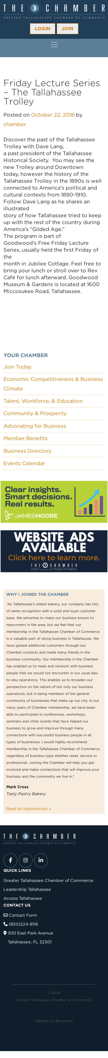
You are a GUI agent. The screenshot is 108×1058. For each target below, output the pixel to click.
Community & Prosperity (35, 413)
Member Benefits (25, 438)
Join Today (17, 367)
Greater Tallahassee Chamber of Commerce (48, 880)
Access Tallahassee (22, 898)
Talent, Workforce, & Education (43, 401)
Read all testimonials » (28, 808)
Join (67, 28)
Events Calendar (24, 463)
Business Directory (27, 451)
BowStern (64, 1021)
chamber (14, 124)
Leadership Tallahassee (27, 889)
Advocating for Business (34, 426)
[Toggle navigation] (54, 44)
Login (42, 28)
